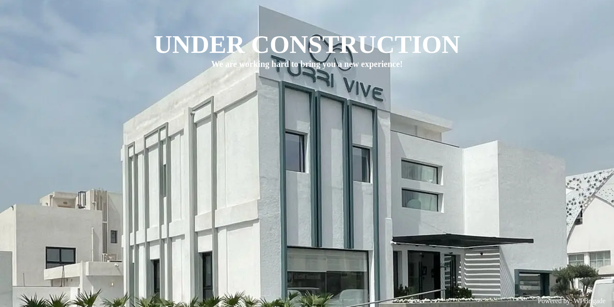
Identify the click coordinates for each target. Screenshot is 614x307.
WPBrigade (589, 300)
